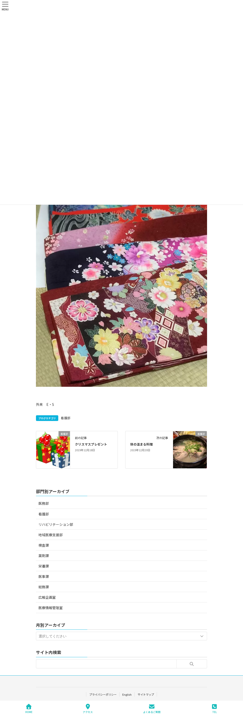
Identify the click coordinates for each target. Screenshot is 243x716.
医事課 (43, 576)
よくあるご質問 (151, 709)
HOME (28, 709)
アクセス (88, 709)
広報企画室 (47, 597)
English (127, 694)
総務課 (43, 586)
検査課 (43, 545)
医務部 (43, 503)
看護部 (65, 418)
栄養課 (43, 566)
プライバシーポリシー (102, 694)
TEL (214, 709)
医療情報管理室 (50, 607)
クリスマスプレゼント (91, 444)
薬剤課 (43, 555)
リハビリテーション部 (55, 524)
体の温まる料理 (141, 444)
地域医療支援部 (50, 534)
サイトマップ (146, 694)
